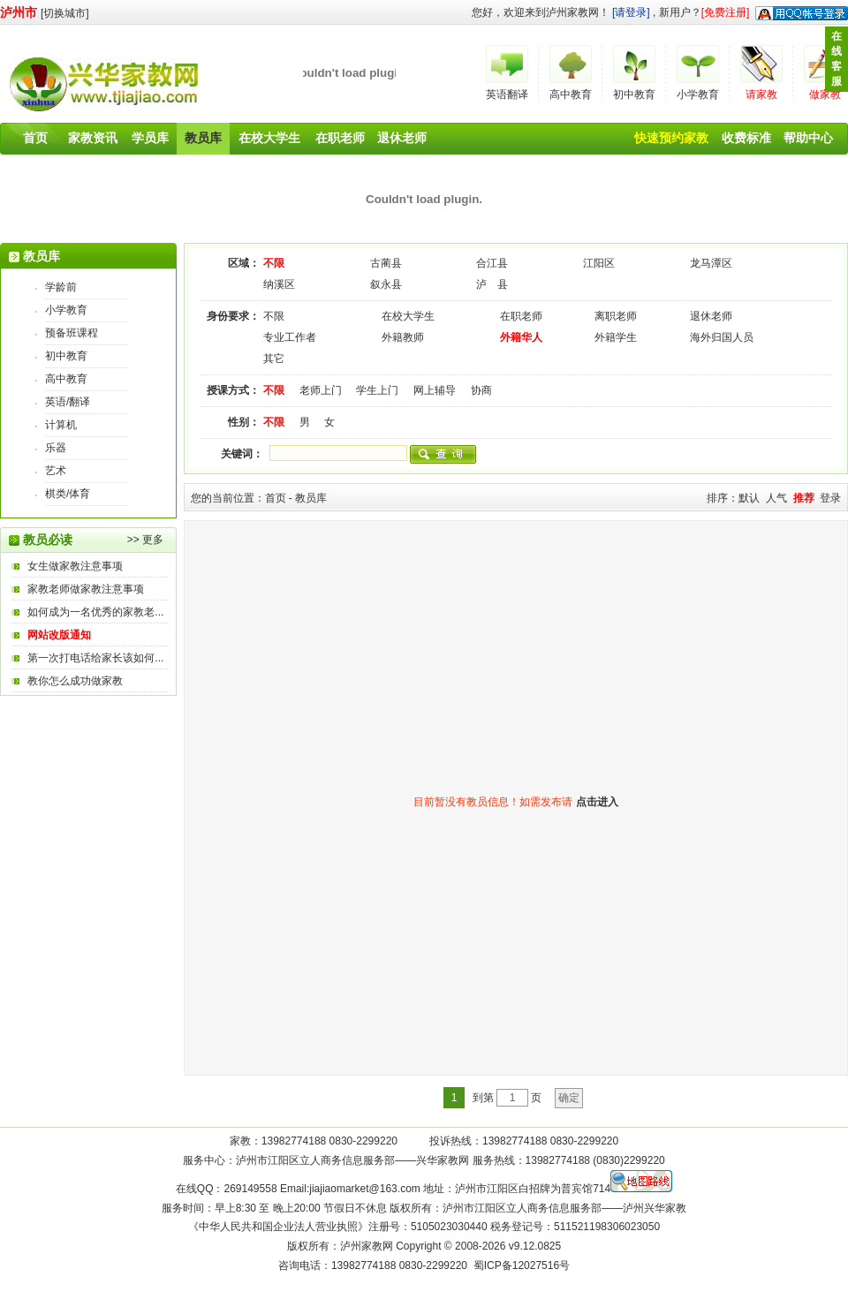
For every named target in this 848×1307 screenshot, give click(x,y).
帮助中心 (808, 138)
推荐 (803, 498)
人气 (776, 498)
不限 (273, 263)
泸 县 (492, 284)
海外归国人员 (721, 337)
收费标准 (746, 138)
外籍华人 (521, 337)
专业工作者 (289, 337)
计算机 (61, 425)
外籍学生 (615, 337)
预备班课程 (71, 333)
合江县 (492, 263)
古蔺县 (386, 263)
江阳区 (599, 263)
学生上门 (377, 390)
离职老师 (615, 316)
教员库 (203, 138)
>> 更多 (145, 539)
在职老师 (340, 138)
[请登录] (631, 12)
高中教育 (570, 94)
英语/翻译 (67, 402)
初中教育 (634, 94)
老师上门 (320, 390)
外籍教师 (403, 337)
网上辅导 (434, 390)
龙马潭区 (711, 263)
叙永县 (386, 284)
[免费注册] (725, 12)
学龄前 (61, 287)
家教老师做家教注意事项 (85, 589)
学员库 (150, 138)
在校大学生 (269, 138)
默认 (749, 498)
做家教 (825, 94)
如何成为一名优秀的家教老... (95, 612)
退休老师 (402, 138)
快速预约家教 (671, 138)
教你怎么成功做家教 (75, 681)
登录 (830, 498)
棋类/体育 (67, 493)
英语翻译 (507, 94)
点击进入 (597, 802)
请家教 (761, 94)
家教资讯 (92, 138)
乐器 (55, 448)
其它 (273, 358)
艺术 (55, 471)
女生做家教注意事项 (75, 566)
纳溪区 (279, 284)
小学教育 (698, 94)
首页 (35, 138)
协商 (481, 390)
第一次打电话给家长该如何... (95, 658)
